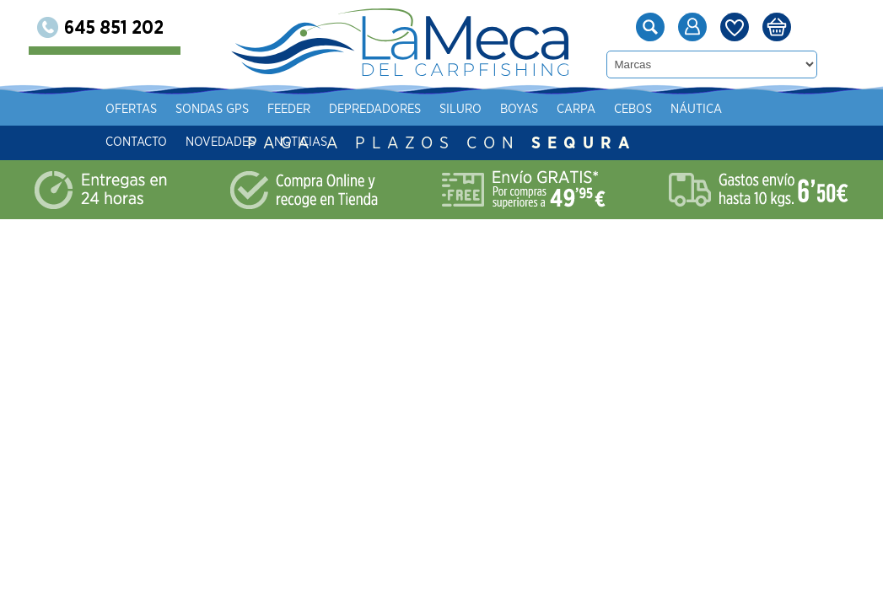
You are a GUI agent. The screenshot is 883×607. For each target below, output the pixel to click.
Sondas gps (309, 109)
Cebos (730, 109)
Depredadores (472, 109)
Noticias (397, 142)
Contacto (233, 142)
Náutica (793, 109)
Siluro (557, 109)
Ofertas (228, 109)
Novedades (318, 142)
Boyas (616, 109)
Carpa (673, 109)
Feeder (385, 109)
